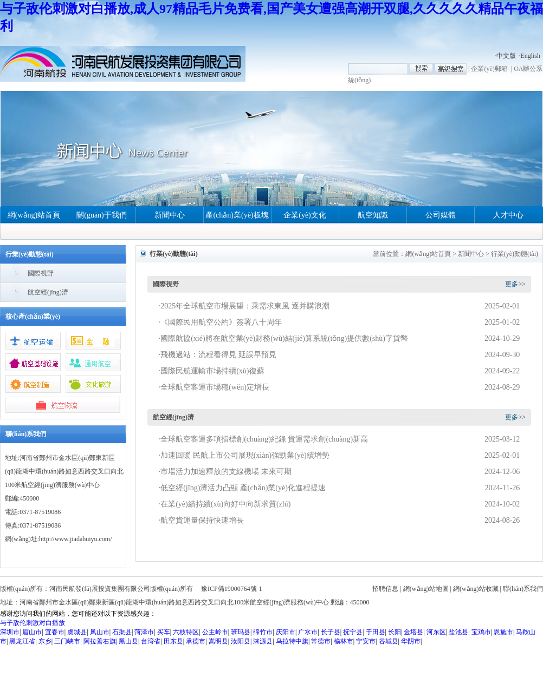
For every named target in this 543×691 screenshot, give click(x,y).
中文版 (506, 56)
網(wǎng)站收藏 (476, 589)
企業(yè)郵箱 (489, 69)
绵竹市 (263, 632)
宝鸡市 (481, 632)
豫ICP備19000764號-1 (231, 589)
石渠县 (122, 632)
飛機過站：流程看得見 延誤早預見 (218, 355)
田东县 (173, 641)
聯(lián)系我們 (523, 589)
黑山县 (128, 641)
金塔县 (413, 632)
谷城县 (388, 641)
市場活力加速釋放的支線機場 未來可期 (226, 472)
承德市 (195, 641)
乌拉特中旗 (292, 641)
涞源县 (263, 641)
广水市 (308, 632)
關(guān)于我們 (101, 215)
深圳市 (10, 632)
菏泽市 (144, 632)
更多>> (515, 284)
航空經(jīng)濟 (48, 292)
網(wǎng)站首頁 (34, 215)
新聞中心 (169, 215)
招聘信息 (385, 589)
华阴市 (411, 641)
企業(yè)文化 (304, 215)
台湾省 (150, 641)
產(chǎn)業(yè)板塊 (236, 215)
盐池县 (458, 632)
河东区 (436, 632)
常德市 (321, 641)
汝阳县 (240, 641)
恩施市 (503, 632)
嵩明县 (218, 641)
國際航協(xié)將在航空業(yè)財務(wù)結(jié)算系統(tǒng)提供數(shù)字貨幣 (284, 338)
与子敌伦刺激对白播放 (32, 623)
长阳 (394, 632)
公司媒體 (440, 215)
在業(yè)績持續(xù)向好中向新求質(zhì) (225, 504)
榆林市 (343, 641)
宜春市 (54, 632)
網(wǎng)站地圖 (426, 589)
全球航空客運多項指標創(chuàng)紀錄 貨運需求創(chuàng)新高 (264, 439)
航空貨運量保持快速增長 (202, 520)
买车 (163, 632)
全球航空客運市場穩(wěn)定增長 (214, 387)
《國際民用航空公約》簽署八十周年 (221, 322)
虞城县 (77, 632)
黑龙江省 (22, 641)
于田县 (375, 632)
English (530, 56)
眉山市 (32, 632)
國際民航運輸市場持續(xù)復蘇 (212, 371)
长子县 (330, 632)
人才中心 (508, 215)
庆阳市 (285, 632)
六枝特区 (186, 632)
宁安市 (366, 641)
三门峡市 (67, 641)
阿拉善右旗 (99, 641)
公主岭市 (215, 632)
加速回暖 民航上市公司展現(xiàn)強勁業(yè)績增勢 (244, 455)
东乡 (44, 641)
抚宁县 (353, 632)
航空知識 (373, 215)
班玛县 (240, 632)
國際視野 (41, 273)
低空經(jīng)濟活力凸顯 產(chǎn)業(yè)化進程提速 (243, 488)
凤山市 (99, 632)
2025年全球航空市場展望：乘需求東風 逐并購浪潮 (244, 306)
